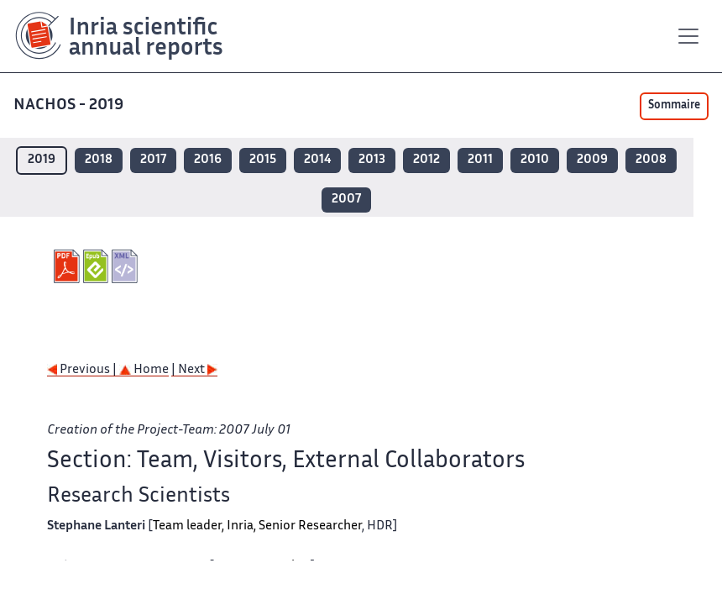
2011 (480, 160)
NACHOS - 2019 (70, 105)
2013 (371, 160)
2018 (98, 160)
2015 (262, 160)
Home (144, 370)
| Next (194, 370)
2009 (592, 160)
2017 (153, 160)
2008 (651, 160)
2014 (317, 160)
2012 (426, 160)
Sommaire (674, 106)
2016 (208, 160)
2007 (346, 199)
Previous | (83, 370)
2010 (535, 160)
